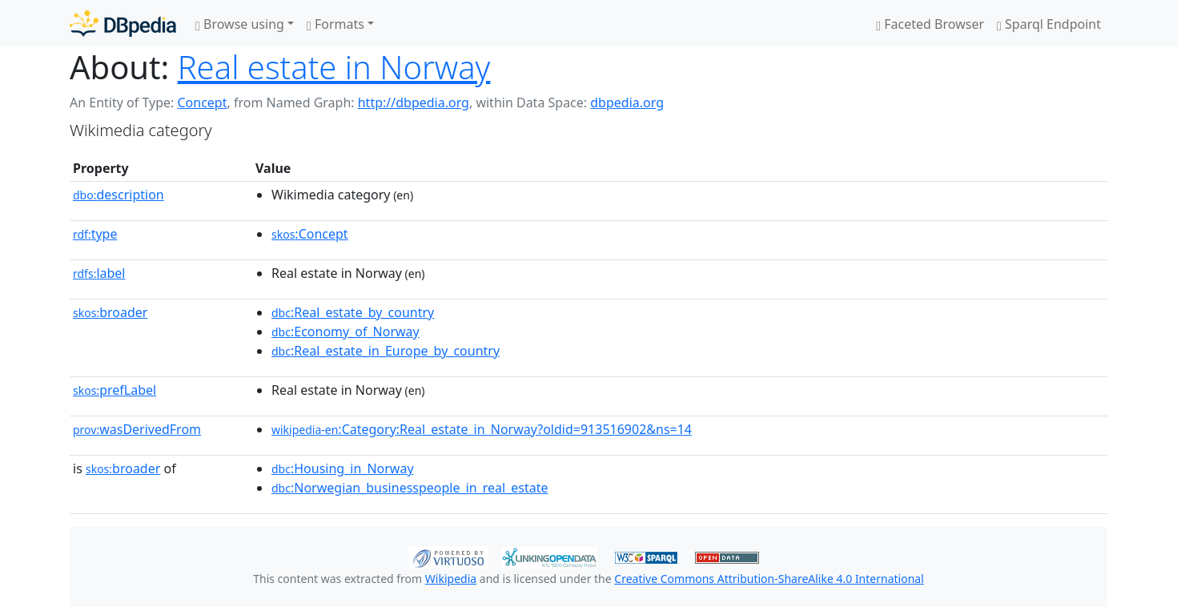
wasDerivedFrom (137, 429)
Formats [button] (335, 24)
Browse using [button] (239, 24)
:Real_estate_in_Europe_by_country (385, 351)
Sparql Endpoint (1049, 24)
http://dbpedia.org (413, 102)
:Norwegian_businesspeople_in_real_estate (409, 487)
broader (110, 312)
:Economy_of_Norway (345, 331)
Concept (202, 102)
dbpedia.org (627, 102)
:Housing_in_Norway (342, 468)
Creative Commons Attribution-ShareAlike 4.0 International (768, 578)
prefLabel (114, 390)
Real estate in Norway (334, 67)
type (95, 234)
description (118, 194)
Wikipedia (450, 578)
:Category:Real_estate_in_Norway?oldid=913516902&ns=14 (481, 429)
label (99, 273)
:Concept (309, 234)
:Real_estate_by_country (352, 312)
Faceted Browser (930, 24)
